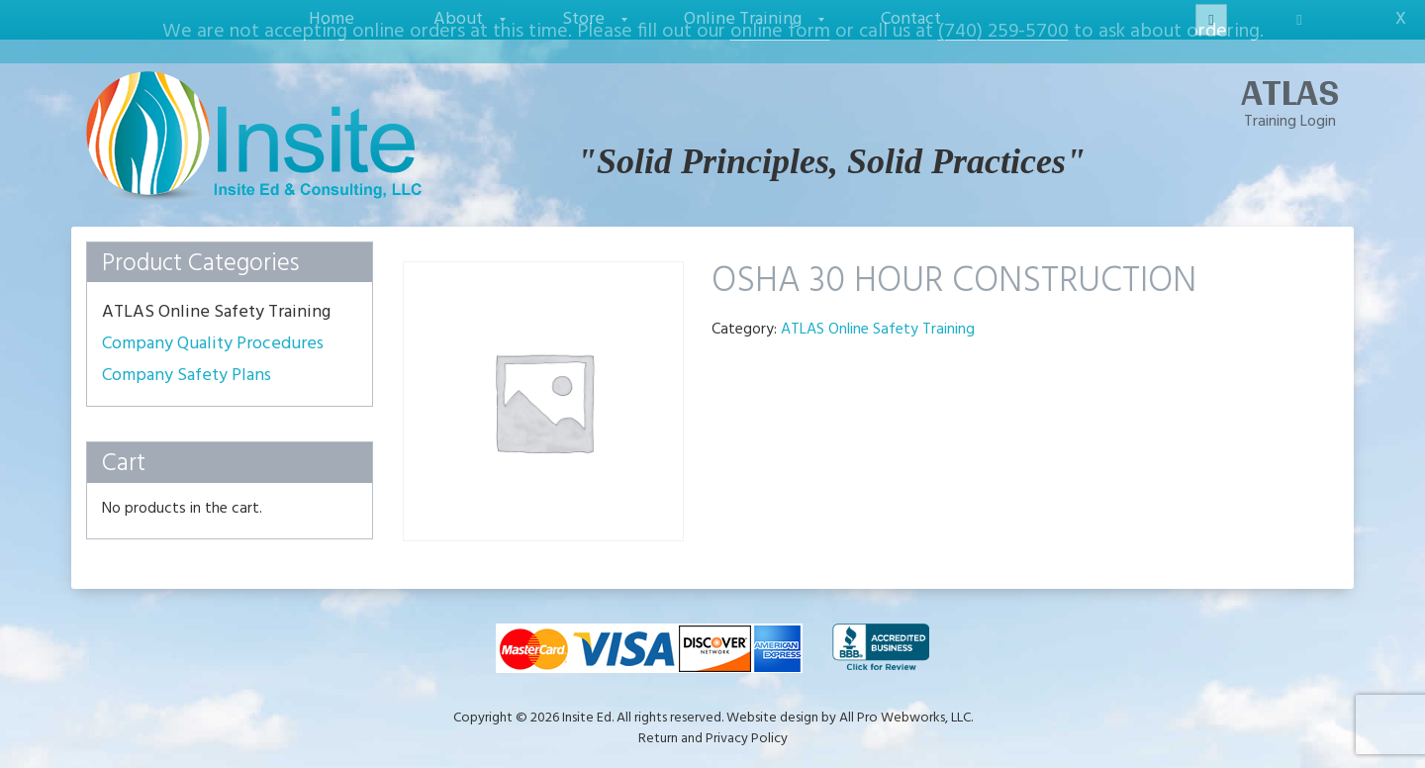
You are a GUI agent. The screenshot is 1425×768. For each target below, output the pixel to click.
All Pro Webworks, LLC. (906, 706)
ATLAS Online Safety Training (878, 317)
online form (780, 32)
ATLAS (1290, 79)
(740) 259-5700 (1003, 32)
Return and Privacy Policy (713, 727)
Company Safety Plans (186, 363)
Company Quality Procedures (213, 331)
